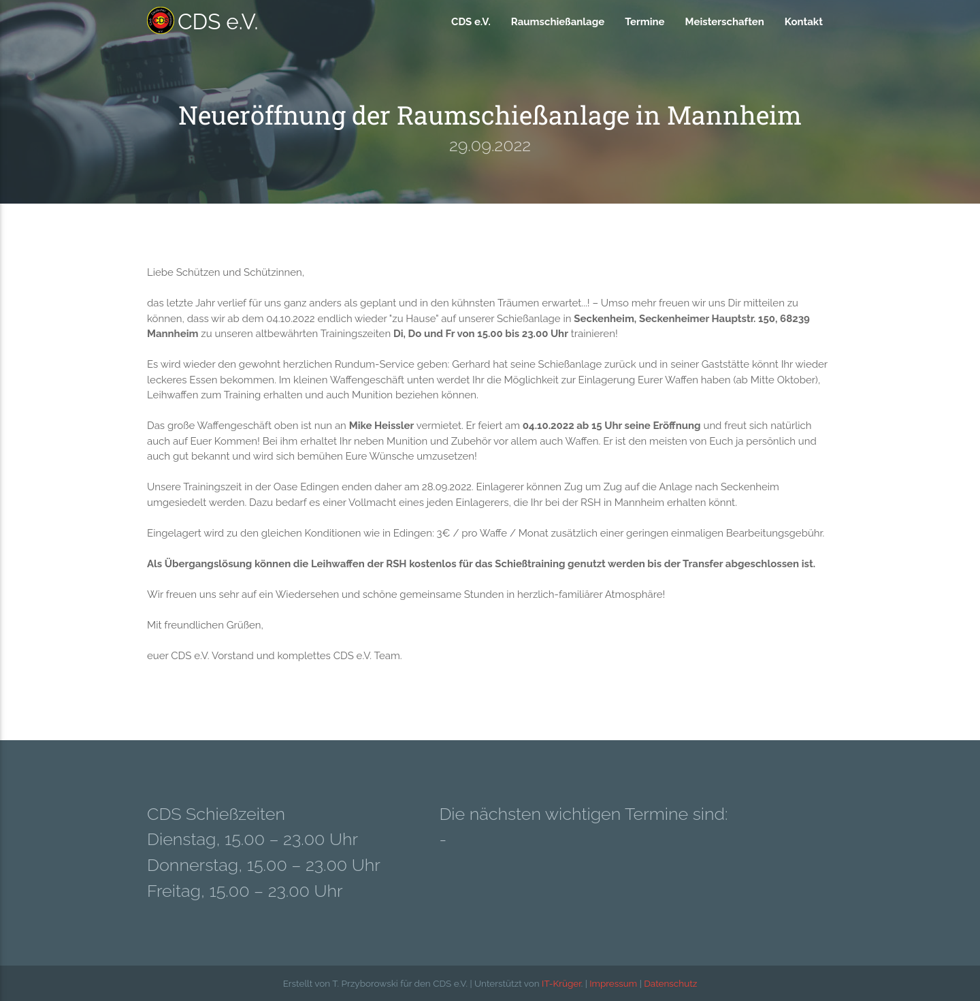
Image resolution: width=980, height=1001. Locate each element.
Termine (644, 22)
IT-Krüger (561, 983)
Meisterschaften (724, 22)
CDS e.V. (203, 20)
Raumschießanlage (557, 22)
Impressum (613, 983)
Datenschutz (670, 983)
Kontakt (804, 22)
